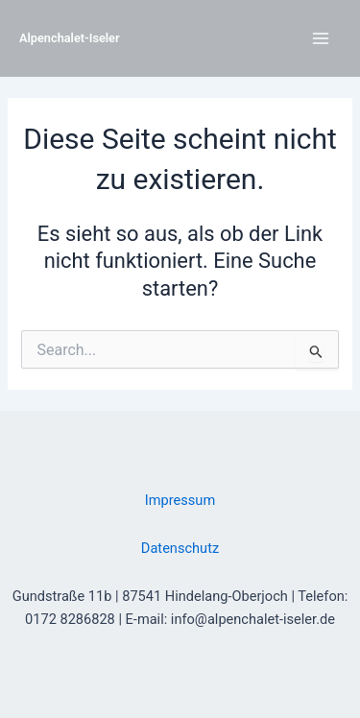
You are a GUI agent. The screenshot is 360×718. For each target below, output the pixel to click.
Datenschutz (180, 548)
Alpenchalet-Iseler (69, 38)
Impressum (180, 500)
